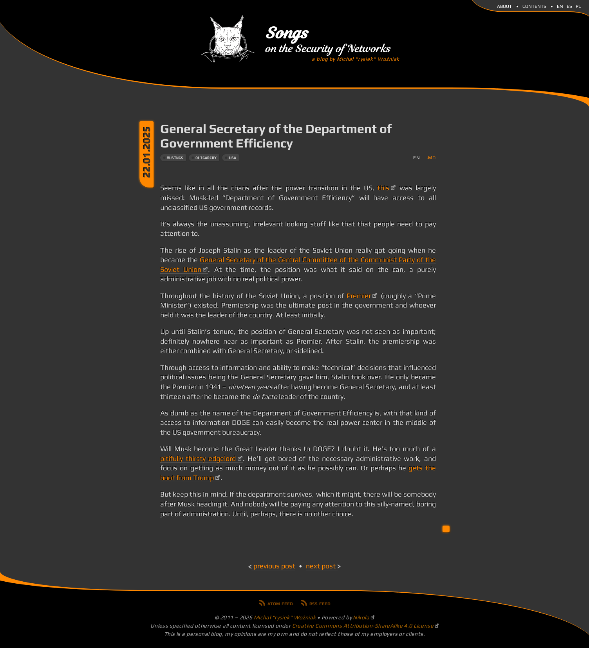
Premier (359, 296)
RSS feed (320, 602)
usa (232, 158)
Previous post (274, 566)
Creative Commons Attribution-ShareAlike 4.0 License (363, 626)
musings (175, 158)
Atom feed (280, 602)
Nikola (361, 617)
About (504, 5)
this (383, 188)
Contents (534, 5)
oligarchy (206, 158)
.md (431, 157)
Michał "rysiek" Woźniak (285, 617)
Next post (321, 566)
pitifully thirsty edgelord (198, 458)
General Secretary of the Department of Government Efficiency (276, 135)
